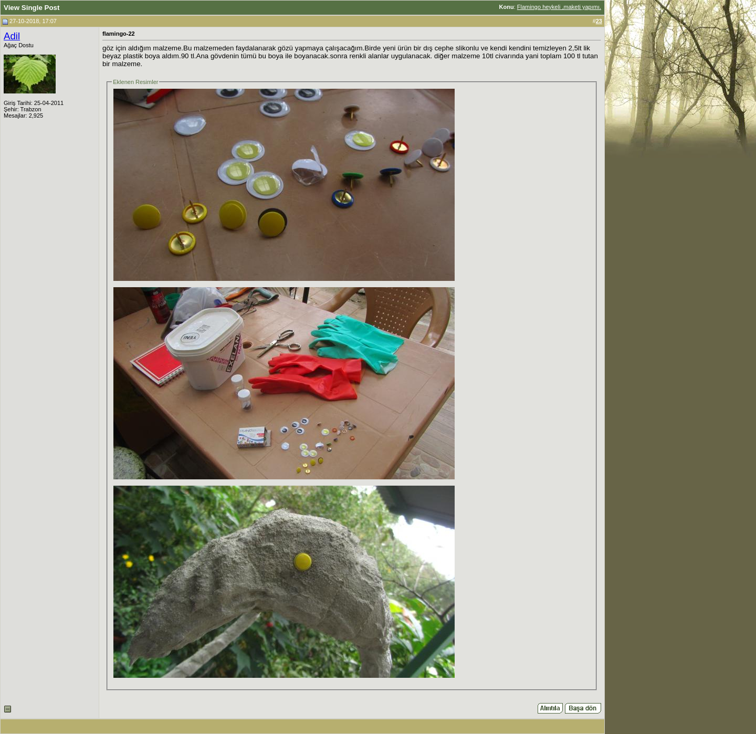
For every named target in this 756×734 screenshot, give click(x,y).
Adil (12, 35)
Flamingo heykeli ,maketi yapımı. (559, 7)
